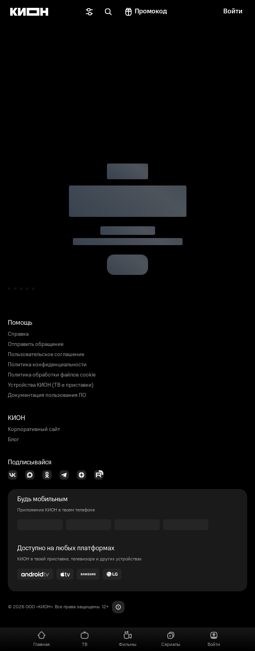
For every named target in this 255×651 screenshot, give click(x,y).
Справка (18, 334)
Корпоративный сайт (34, 429)
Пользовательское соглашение (46, 354)
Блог (13, 439)
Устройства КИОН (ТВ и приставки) (51, 385)
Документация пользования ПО (47, 395)
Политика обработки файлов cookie (52, 374)
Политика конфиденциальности (47, 364)
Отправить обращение (35, 344)
